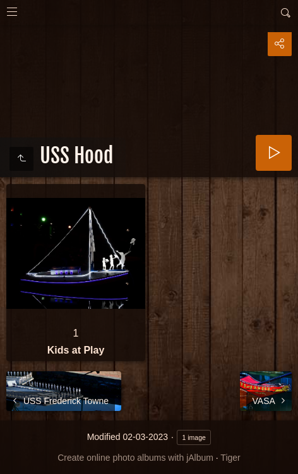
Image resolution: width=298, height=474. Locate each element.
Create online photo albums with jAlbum (135, 458)
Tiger (230, 458)
